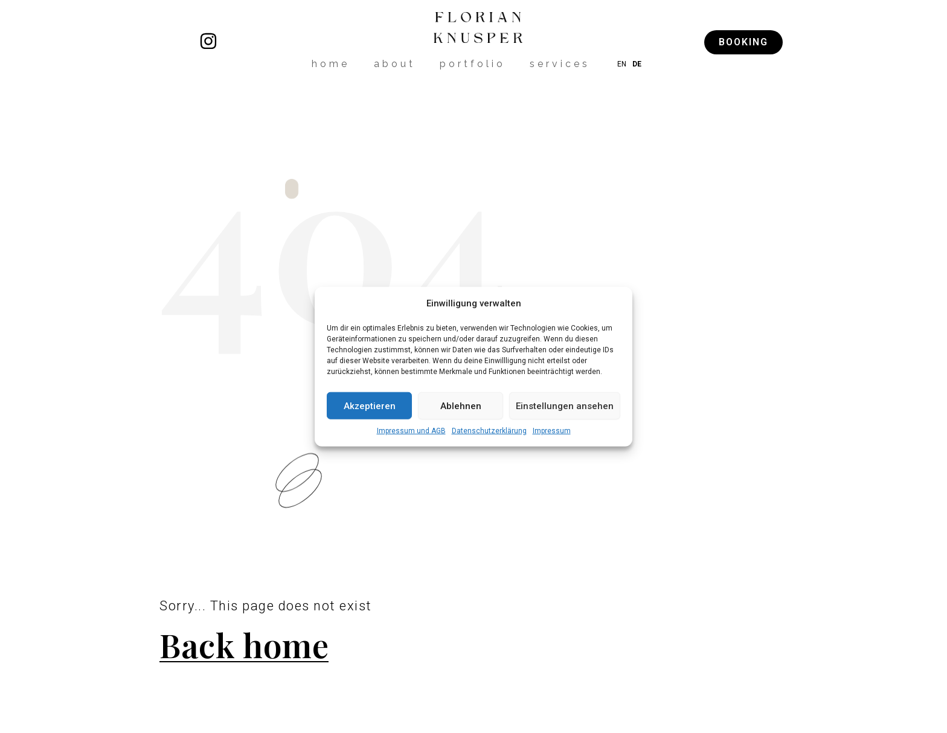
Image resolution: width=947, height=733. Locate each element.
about (395, 63)
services (560, 63)
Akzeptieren (370, 405)
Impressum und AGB (411, 431)
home (331, 63)
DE (636, 64)
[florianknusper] (208, 41)
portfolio (473, 63)
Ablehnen (460, 405)
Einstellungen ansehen (565, 405)
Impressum (552, 431)
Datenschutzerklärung (489, 431)
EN (621, 64)
